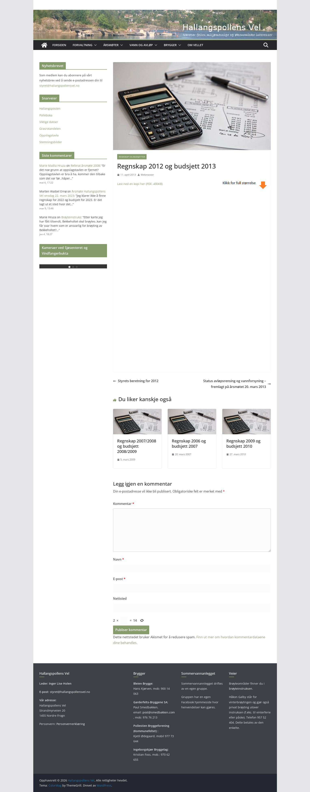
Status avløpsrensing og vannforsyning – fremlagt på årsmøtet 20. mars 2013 (237, 384)
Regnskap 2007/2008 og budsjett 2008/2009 (136, 446)
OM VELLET (195, 45)
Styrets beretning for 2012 (135, 381)
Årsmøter (111, 45)
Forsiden (59, 45)
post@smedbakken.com (159, 712)
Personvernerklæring (70, 724)
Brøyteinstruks (71, 217)
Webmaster (147, 174)
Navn (118, 559)
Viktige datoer (48, 122)
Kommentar (123, 503)
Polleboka (45, 115)
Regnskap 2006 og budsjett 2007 (189, 443)
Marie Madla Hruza (52, 165)
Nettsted (120, 598)
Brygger (170, 45)
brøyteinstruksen (240, 688)
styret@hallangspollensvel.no (59, 86)
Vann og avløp (141, 45)
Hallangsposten (49, 108)
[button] (94, 45)
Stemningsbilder (50, 142)
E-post (119, 579)
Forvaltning (82, 45)
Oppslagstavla (49, 135)
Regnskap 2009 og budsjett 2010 (243, 443)
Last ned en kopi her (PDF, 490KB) (140, 184)
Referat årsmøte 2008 (85, 165)
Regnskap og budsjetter (132, 156)
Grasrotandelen (50, 129)
